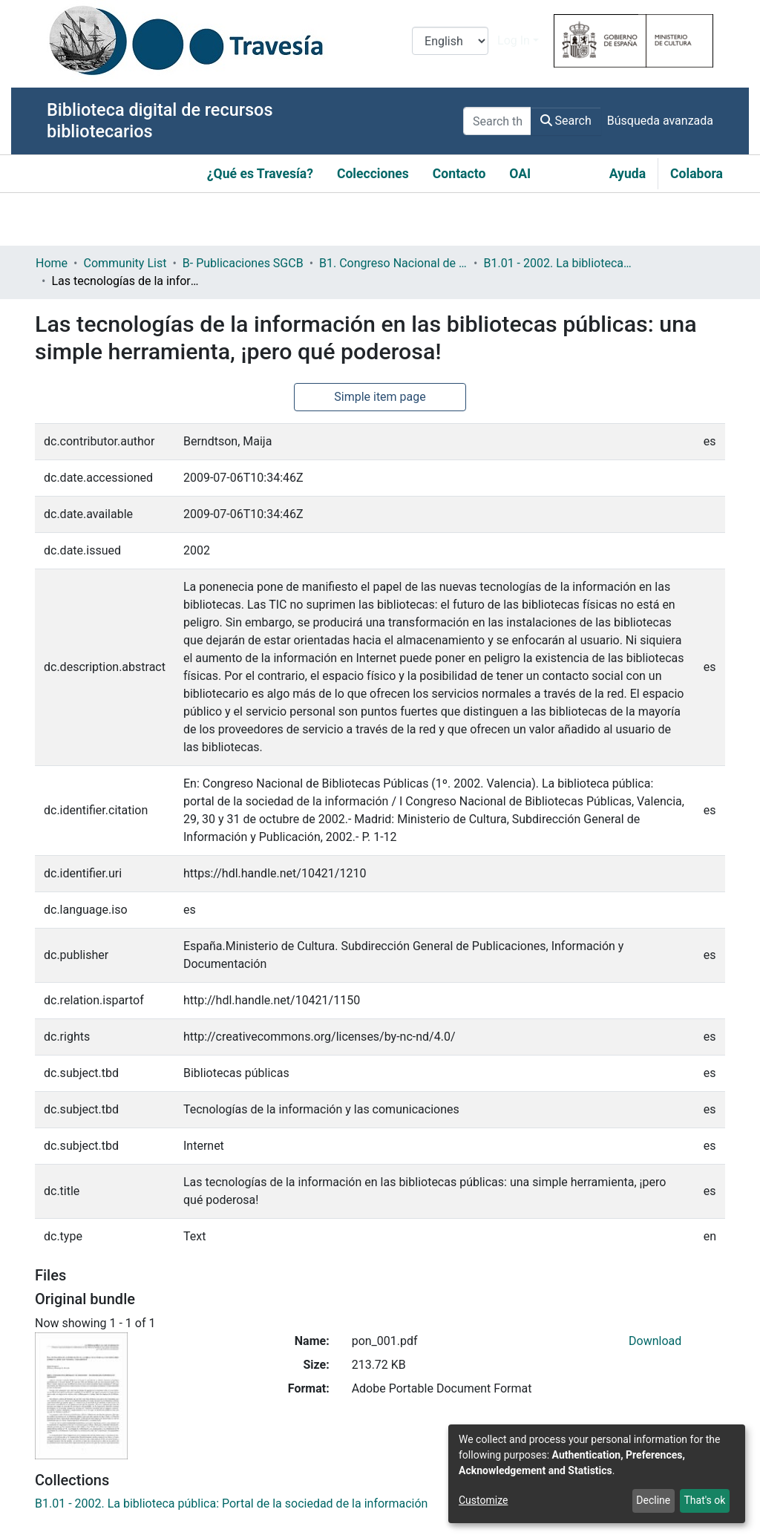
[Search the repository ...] (497, 121)
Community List (124, 263)
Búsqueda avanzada (660, 121)
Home (52, 263)
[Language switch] (450, 41)
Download (655, 1341)
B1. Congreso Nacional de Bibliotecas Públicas (393, 263)
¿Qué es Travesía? (260, 173)
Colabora (696, 173)
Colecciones (373, 173)
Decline (653, 1500)
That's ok (704, 1500)
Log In (513, 40)
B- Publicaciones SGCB (243, 263)
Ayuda (627, 173)
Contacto (459, 173)
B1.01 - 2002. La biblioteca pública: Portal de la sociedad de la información (557, 263)
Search (566, 121)
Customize (483, 1500)
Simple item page (380, 397)
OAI (520, 173)
